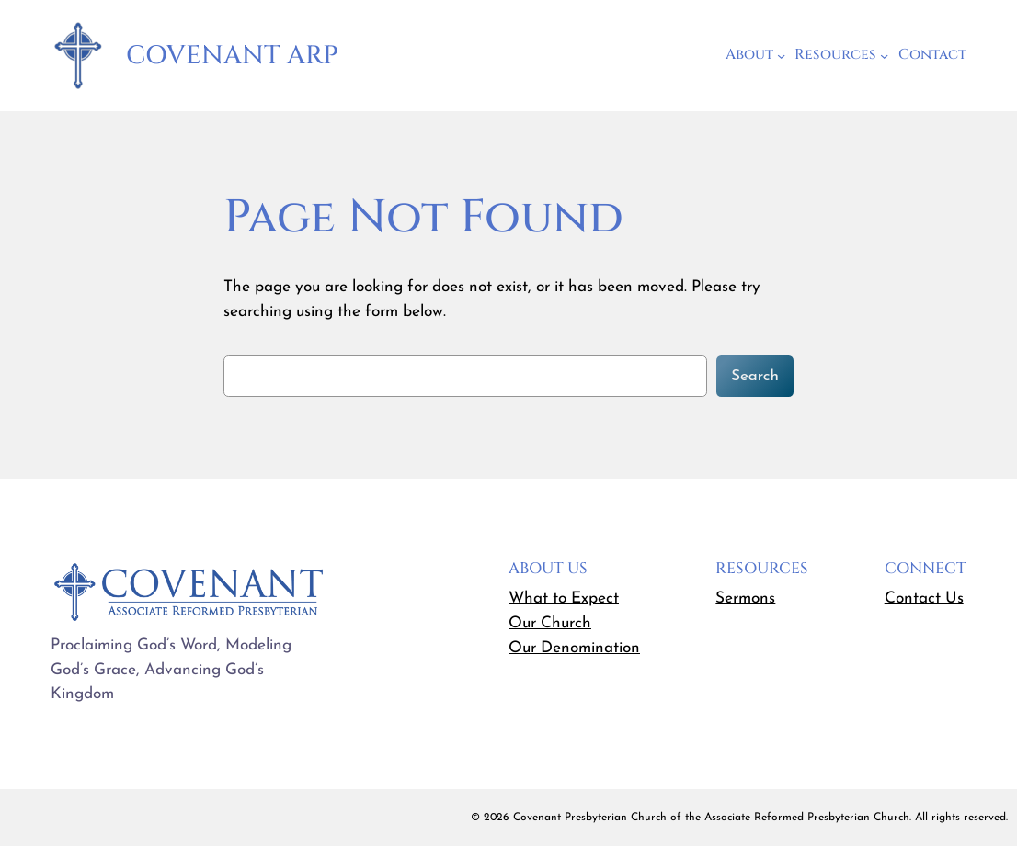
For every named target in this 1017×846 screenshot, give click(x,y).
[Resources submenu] (884, 55)
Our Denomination (574, 648)
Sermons (745, 598)
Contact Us (924, 598)
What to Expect (563, 598)
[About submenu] (781, 55)
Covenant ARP (232, 56)
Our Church (549, 623)
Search (755, 376)
